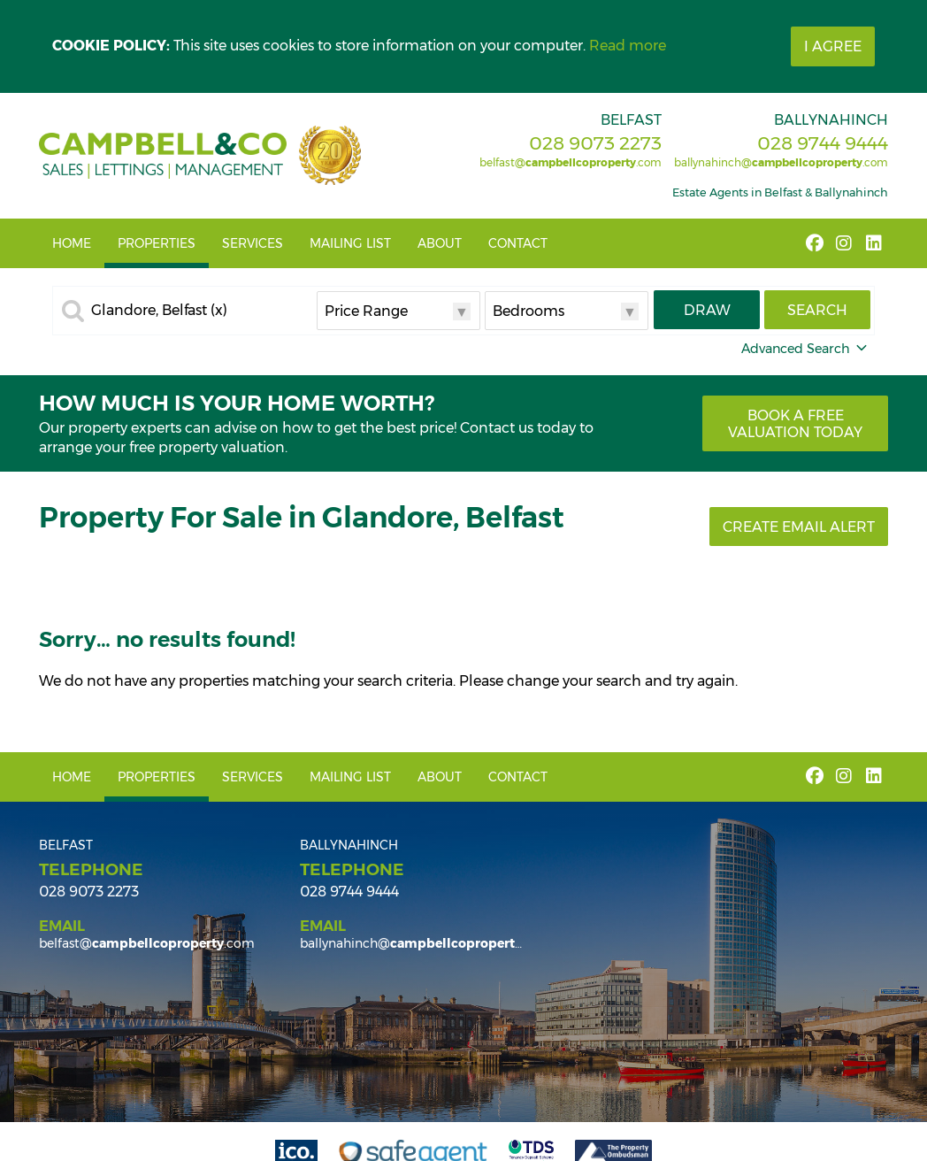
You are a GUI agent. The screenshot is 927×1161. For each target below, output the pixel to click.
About (440, 243)
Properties (156, 243)
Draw (707, 310)
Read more (627, 45)
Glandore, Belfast (159, 311)
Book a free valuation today (795, 424)
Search (817, 310)
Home (71, 243)
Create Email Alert (799, 527)
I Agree (833, 46)
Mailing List (350, 243)
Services (252, 243)
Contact (518, 243)
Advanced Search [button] (805, 349)
